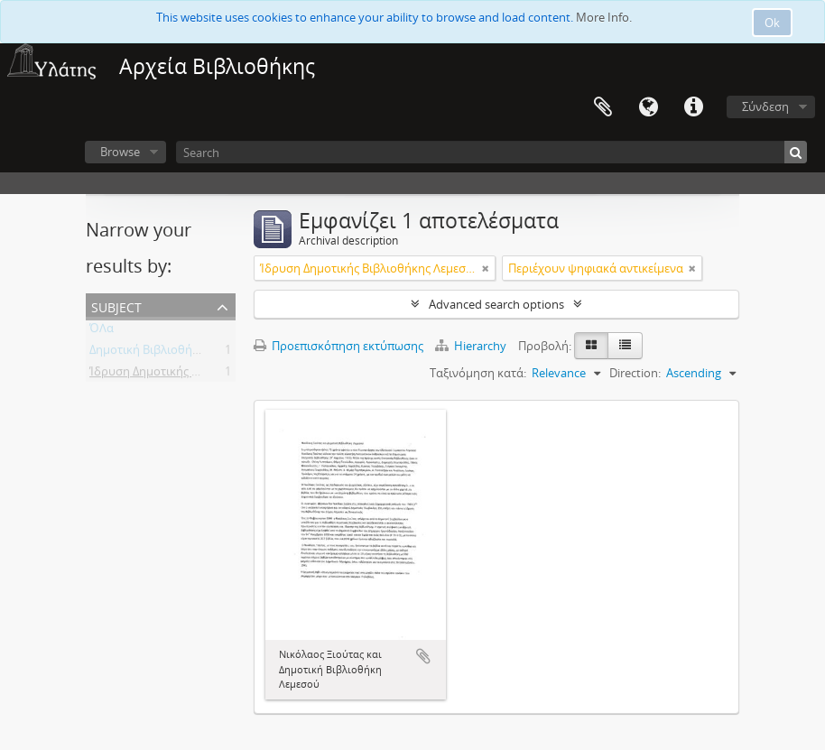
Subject (116, 305)
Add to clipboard (423, 656)
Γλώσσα (648, 107)
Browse (120, 152)
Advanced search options (496, 304)
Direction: (635, 373)
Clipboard (603, 107)
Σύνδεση (765, 106)
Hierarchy (472, 346)
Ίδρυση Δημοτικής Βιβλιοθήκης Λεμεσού (199, 374)
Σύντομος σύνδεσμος (693, 107)
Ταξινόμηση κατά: (478, 373)
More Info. (604, 17)
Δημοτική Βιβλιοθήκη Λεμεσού (172, 353)
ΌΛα (101, 331)
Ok (772, 22)
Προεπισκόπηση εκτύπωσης (338, 346)
